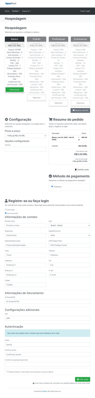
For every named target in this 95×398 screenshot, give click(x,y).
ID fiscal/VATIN (10, 297)
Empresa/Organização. (13, 241)
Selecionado (15, 90)
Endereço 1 (8, 261)
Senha (7, 340)
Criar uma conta (11, 213)
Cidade (7, 280)
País (50, 221)
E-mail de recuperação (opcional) (16, 360)
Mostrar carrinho (80, 110)
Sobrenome (9, 231)
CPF (6, 314)
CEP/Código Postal (55, 241)
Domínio (8, 145)
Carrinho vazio (82, 169)
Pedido (15, 11)
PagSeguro (56, 187)
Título (7, 251)
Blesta (45, 391)
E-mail (51, 270)
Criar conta (82, 379)
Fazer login (85, 11)
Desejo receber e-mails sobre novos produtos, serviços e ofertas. (31, 372)
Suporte (26, 11)
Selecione (36, 98)
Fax (50, 261)
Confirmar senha (10, 350)
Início (7, 11)
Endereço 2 (9, 270)
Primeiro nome (10, 221)
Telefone (52, 251)
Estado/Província (54, 231)
